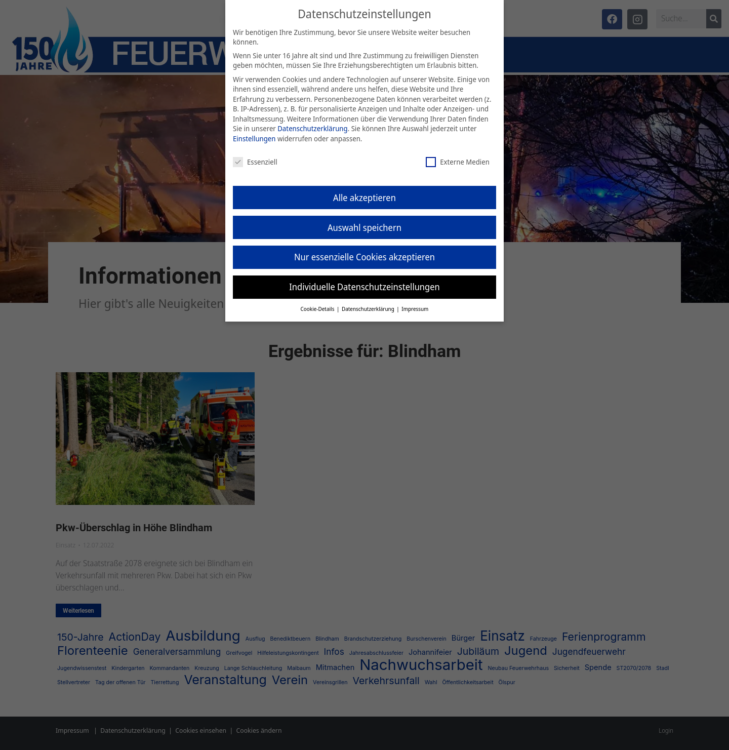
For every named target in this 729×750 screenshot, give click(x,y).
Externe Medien (458, 154)
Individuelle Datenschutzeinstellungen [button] (364, 279)
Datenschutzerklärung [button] (368, 301)
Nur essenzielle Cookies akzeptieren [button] (364, 249)
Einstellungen (254, 131)
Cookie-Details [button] (318, 301)
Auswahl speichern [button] (364, 219)
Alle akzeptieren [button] (364, 189)
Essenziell (255, 154)
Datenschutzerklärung (312, 121)
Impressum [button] (414, 301)
